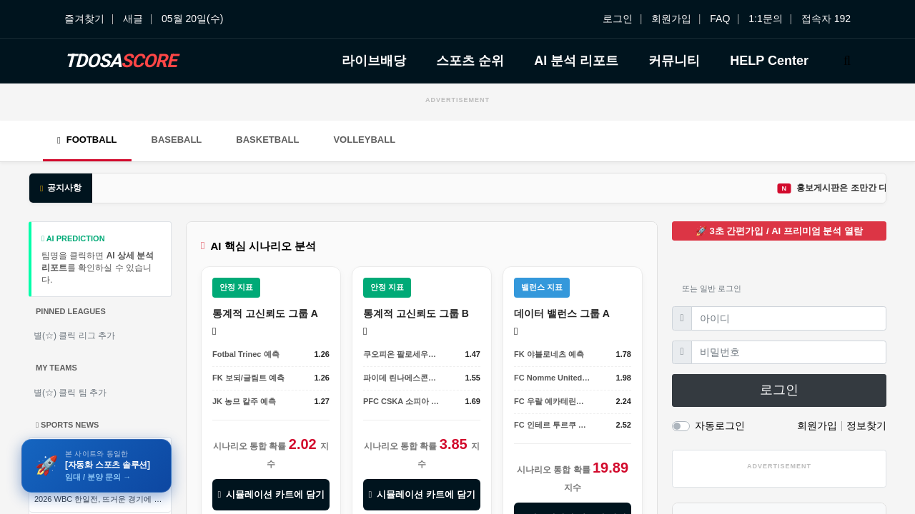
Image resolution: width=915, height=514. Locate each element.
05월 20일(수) (192, 18)
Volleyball (364, 139)
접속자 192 (826, 18)
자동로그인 (720, 425)
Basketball (267, 139)
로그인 (618, 18)
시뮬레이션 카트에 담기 (270, 494)
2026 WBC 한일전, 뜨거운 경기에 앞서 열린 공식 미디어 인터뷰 (102, 499)
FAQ (720, 18)
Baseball (177, 139)
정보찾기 (866, 425)
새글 (133, 18)
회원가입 (671, 18)
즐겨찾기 (84, 18)
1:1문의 (765, 18)
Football (87, 139)
